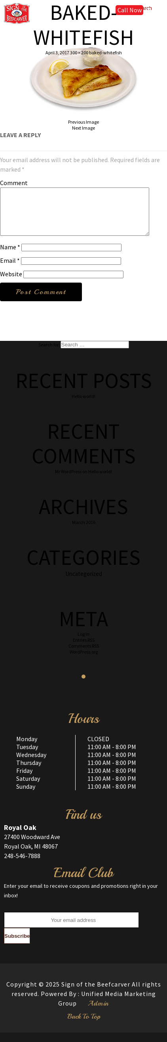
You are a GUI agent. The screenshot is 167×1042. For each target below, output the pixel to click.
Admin (98, 1012)
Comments (83, 655)
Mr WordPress (68, 481)
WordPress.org (84, 661)
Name (10, 256)
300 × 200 (79, 52)
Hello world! (83, 406)
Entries (84, 649)
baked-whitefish (105, 52)
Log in (83, 643)
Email (10, 270)
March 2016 (83, 532)
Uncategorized (83, 583)
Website (11, 283)
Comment (14, 183)
